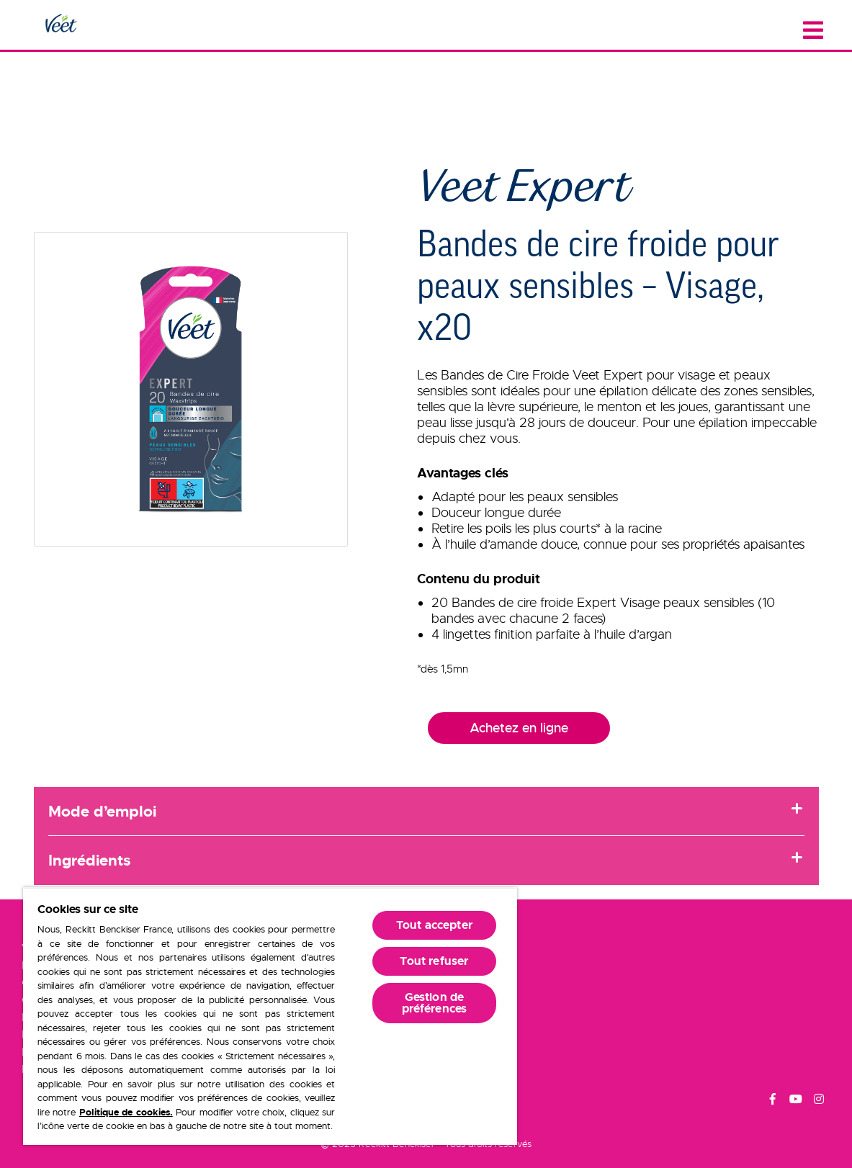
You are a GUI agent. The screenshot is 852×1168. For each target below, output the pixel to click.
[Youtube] (795, 1101)
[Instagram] (819, 1101)
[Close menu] (813, 31)
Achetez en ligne (519, 728)
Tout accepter (434, 925)
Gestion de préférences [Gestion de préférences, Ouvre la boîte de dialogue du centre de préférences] (434, 1002)
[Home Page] (60, 24)
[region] (270, 1016)
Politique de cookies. (126, 1112)
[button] (191, 389)
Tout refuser (434, 961)
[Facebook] (773, 1101)
